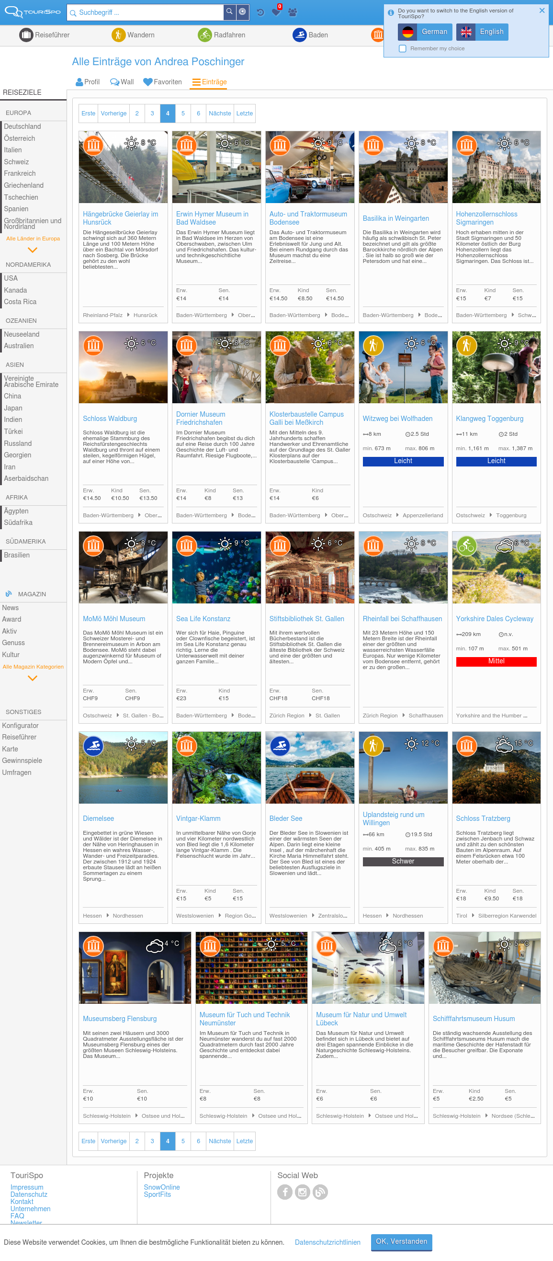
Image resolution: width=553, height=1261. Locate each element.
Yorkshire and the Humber (489, 715)
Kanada (15, 290)
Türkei (13, 432)
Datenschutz (29, 1195)
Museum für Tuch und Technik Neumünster (245, 1019)
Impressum (27, 1187)
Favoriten (168, 82)
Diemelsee (98, 819)
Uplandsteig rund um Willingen (394, 819)
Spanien (16, 209)
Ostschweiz (378, 515)
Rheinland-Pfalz (103, 315)
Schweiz (16, 162)
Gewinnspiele (22, 761)
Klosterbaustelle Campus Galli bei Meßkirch (307, 418)
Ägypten (16, 511)
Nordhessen (128, 916)
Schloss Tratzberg (483, 819)
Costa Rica (20, 302)
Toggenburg (511, 515)
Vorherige (113, 114)
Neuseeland (21, 334)
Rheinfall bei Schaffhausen (402, 619)
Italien (13, 150)
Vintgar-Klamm (198, 819)
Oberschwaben (257, 315)
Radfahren (228, 35)
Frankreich (20, 173)
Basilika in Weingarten (396, 219)
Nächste (220, 114)
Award (11, 619)
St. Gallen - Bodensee (150, 715)
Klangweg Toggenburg (490, 419)
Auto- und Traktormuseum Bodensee (308, 218)
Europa (18, 113)
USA (11, 278)
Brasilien (17, 555)
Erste (88, 114)
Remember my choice (437, 48)
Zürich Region (288, 715)
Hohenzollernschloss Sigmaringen (487, 218)
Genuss (13, 643)
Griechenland (24, 185)
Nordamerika (28, 265)
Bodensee (343, 315)
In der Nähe (248, 13)
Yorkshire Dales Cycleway (495, 619)
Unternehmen (31, 1209)
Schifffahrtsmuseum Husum (474, 1019)
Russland (18, 444)
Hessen (93, 916)
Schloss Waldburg (110, 419)
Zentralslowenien (339, 916)
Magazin (32, 594)
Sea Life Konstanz (203, 619)
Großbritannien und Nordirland (32, 224)
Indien (13, 420)
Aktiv (9, 631)
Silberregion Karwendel (507, 916)
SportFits (157, 1195)
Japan (13, 408)
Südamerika (26, 542)
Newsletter (27, 1223)
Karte (10, 749)
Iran (9, 467)
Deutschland (22, 127)
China (12, 396)
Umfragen (16, 773)
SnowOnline (162, 1187)
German (435, 32)
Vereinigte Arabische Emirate (31, 381)
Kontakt (22, 1202)
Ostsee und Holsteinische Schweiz (185, 1116)
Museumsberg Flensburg (120, 1019)
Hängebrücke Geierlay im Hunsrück (120, 218)
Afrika (17, 498)
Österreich (19, 139)
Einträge (214, 82)
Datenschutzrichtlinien (328, 1242)
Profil (92, 82)
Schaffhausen (426, 715)
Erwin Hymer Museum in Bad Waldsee (212, 218)
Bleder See (286, 819)
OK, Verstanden (402, 1241)
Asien (15, 365)
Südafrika (18, 523)
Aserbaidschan (26, 479)
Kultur (11, 655)
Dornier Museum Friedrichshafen (201, 418)
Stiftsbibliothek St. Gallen (307, 619)
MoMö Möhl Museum (114, 619)
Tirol (462, 916)
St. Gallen (328, 715)
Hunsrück (146, 315)
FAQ (17, 1216)
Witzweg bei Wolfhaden (398, 419)
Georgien (17, 455)
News (10, 608)
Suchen (235, 12)
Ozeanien (21, 321)
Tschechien (21, 197)
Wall (127, 82)
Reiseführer (52, 35)
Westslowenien (195, 916)
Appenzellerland (423, 515)
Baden (317, 35)
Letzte (245, 114)
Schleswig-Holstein (107, 1116)
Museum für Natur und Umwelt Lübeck (361, 1019)
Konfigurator (20, 726)
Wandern (140, 35)
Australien (19, 346)
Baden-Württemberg (202, 315)
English (492, 32)
